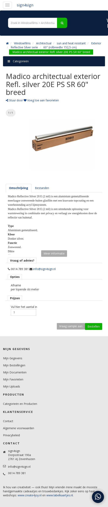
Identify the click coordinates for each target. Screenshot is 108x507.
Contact (8, 421)
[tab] (18, 188)
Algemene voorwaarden (18, 428)
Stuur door (14, 100)
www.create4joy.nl (30, 495)
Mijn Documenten (14, 372)
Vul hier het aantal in (24, 307)
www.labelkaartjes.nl (59, 495)
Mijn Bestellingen (14, 365)
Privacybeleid (11, 435)
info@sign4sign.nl (44, 269)
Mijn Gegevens (12, 358)
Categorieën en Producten (20, 404)
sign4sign (25, 5)
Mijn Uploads (11, 386)
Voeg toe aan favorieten (41, 100)
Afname (16, 285)
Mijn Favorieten (13, 379)
